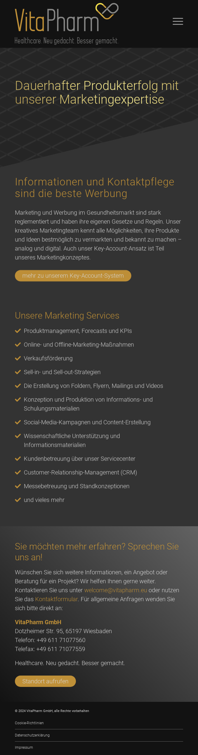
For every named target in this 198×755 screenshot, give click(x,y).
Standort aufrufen (45, 681)
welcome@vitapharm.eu (115, 590)
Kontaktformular (56, 599)
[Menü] (175, 21)
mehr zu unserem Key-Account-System (73, 291)
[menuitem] (99, 723)
